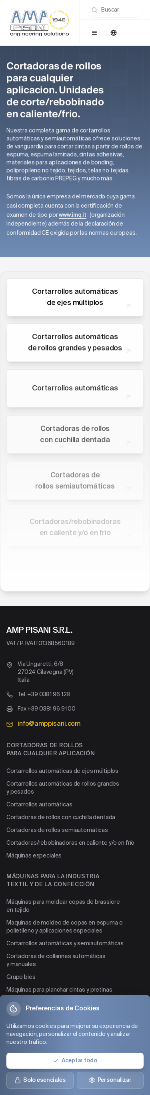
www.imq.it (72, 215)
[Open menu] (94, 32)
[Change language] (114, 32)
